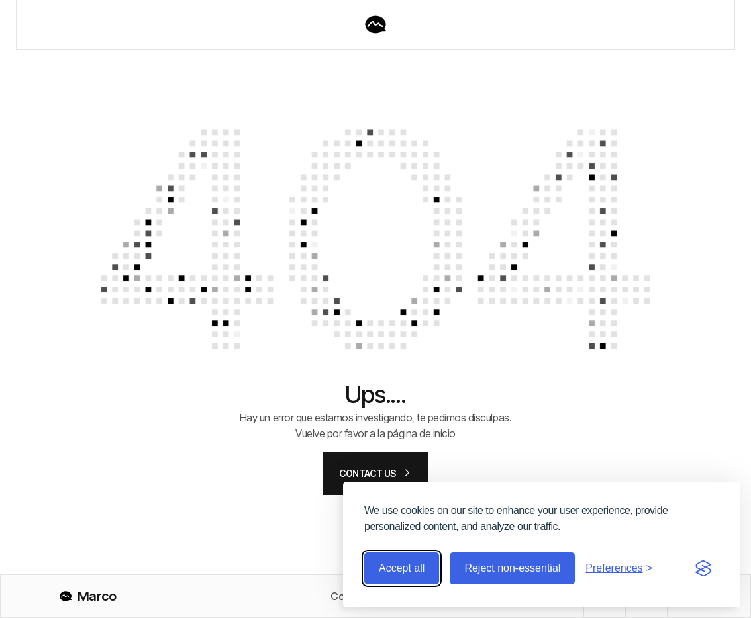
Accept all (402, 568)
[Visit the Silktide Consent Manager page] (703, 568)
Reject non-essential (512, 568)
